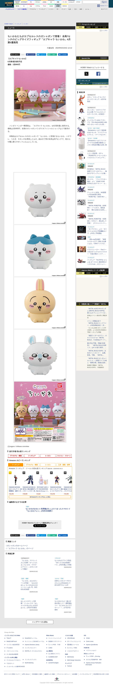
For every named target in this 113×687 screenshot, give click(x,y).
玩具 (69, 9)
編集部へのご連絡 (49, 674)
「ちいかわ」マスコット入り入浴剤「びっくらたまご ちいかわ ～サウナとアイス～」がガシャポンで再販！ (29, 565)
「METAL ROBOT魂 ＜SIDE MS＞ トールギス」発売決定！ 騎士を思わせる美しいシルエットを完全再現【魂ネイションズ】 (97, 210)
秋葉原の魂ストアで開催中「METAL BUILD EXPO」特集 (94, 304)
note (54, 54)
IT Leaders (10, 648)
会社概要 (74, 674)
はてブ (43, 54)
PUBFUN (86, 648)
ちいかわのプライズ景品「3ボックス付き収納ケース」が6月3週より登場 (63, 563)
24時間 (88, 27)
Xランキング (86, 81)
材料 (81, 9)
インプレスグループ (85, 674)
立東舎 (50, 648)
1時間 (80, 27)
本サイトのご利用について (12, 674)
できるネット (10, 663)
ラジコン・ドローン (64, 456)
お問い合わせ (26, 674)
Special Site (86, 58)
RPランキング (84, 83)
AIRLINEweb (71, 638)
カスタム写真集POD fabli (94, 659)
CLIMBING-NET (53, 657)
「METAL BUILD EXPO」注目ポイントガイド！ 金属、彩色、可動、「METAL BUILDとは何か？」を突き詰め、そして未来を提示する (97, 355)
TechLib (69, 666)
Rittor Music (50, 635)
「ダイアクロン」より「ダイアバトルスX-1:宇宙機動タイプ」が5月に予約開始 (97, 231)
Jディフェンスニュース (74, 641)
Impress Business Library (32, 644)
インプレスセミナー (30, 648)
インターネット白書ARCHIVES (16, 666)
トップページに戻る (40, 622)
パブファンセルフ (91, 650)
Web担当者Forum (12, 641)
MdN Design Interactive (74, 660)
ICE (85, 635)
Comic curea (89, 641)
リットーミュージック (54, 638)
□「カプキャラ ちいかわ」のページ (19, 548)
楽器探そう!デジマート (55, 641)
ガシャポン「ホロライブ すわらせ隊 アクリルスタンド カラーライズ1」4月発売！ (96, 112)
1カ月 (104, 27)
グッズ (63, 9)
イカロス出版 (69, 635)
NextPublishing (29, 663)
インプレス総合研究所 (13, 644)
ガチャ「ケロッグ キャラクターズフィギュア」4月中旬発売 (96, 99)
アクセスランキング (88, 24)
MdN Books (70, 657)
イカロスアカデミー (73, 651)
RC (58, 9)
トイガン (51, 9)
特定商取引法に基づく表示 (101, 674)
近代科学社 (49, 660)
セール (87, 9)
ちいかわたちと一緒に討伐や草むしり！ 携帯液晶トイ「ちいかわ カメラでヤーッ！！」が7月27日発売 (63, 605)
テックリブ (68, 663)
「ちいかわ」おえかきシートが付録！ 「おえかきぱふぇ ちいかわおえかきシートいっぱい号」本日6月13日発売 (29, 585)
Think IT (9, 638)
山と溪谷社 (49, 651)
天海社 (88, 638)
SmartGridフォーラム (31, 638)
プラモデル (33, 9)
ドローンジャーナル (12, 651)
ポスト (16, 54)
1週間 (96, 27)
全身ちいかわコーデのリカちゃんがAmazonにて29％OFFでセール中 (63, 583)
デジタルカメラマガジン (14, 660)
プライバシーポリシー (63, 674)
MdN (66, 654)
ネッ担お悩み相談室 (12, 654)
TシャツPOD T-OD (54, 644)
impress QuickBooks (92, 644)
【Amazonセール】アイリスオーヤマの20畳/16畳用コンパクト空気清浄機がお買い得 (97, 143)
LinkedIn (64, 54)
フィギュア (42, 9)
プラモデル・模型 (16, 456)
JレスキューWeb (72, 648)
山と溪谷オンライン (54, 653)
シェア (32, 54)
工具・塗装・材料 (64, 465)
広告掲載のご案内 (37, 674)
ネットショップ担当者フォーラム (34, 641)
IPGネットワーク (89, 653)
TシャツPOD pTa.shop (93, 656)
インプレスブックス (30, 659)
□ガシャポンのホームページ (17, 546)
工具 (75, 9)
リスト (23, 54)
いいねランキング (100, 83)
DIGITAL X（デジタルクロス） (34, 651)
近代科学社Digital (53, 663)
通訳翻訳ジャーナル (73, 644)
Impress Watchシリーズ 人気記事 (93, 270)
